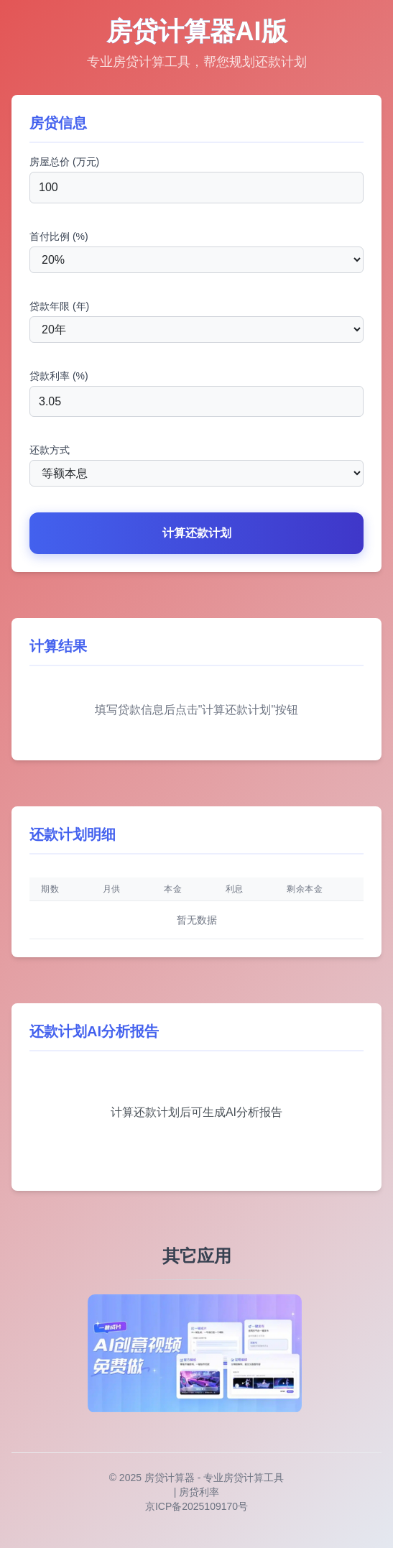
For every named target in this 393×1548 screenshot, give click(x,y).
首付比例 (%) (58, 236)
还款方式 (49, 450)
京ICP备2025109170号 (196, 1506)
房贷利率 (199, 1492)
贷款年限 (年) (59, 306)
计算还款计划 (196, 533)
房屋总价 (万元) (64, 161)
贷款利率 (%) (58, 376)
